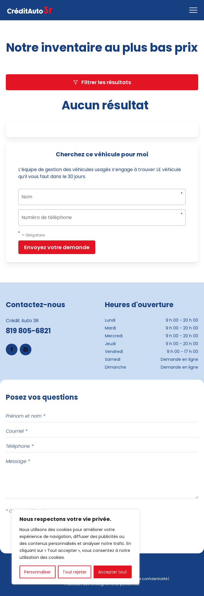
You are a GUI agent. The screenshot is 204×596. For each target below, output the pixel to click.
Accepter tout (112, 572)
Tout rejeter (74, 572)
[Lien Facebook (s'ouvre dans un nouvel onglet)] (11, 349)
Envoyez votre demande (57, 247)
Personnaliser (37, 572)
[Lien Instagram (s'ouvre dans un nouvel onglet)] (25, 349)
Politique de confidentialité (144, 578)
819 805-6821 (28, 331)
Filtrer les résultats (102, 82)
